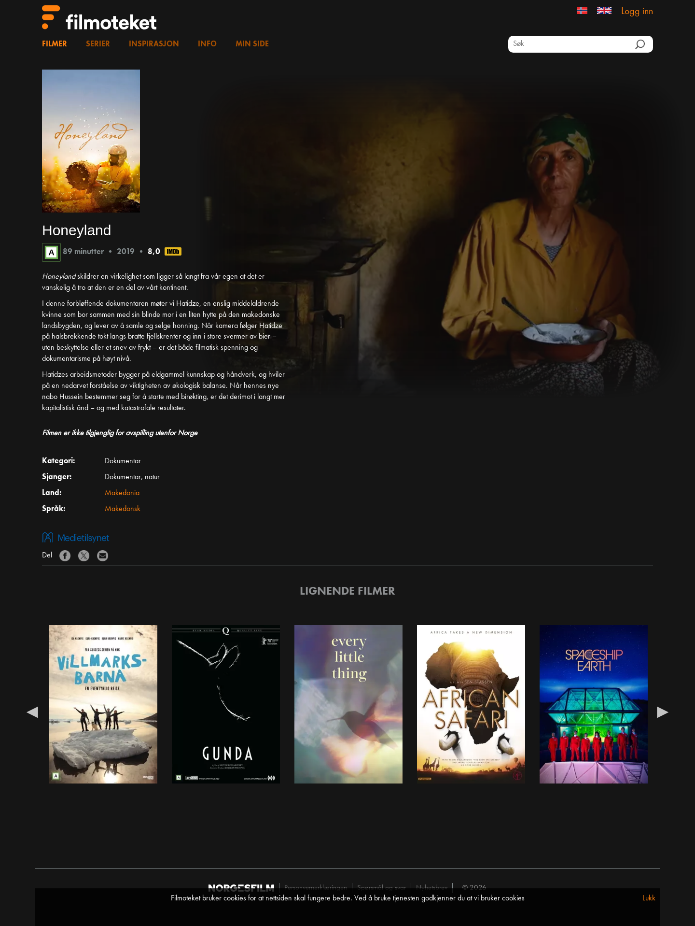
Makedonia (122, 493)
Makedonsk (122, 509)
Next (662, 711)
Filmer (54, 44)
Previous (32, 711)
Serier (98, 44)
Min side (252, 44)
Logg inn (637, 11)
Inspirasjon (154, 44)
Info (207, 44)
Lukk (648, 898)
